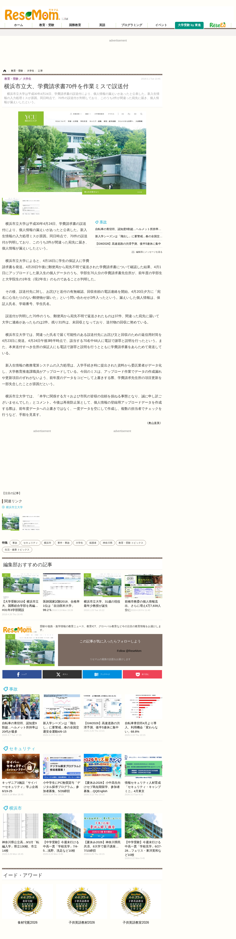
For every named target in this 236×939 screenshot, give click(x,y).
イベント (161, 25)
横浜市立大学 (14, 507)
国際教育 (75, 25)
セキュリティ (30, 542)
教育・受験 (46, 25)
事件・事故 (64, 542)
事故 (103, 222)
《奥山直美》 (154, 423)
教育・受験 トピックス (131, 542)
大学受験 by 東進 (189, 25)
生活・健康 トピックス (17, 549)
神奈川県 (107, 542)
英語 (102, 25)
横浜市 (47, 542)
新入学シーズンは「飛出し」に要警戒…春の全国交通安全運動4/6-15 (138, 236)
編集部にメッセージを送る (149, 252)
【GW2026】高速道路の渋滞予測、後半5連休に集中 (128, 243)
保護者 (92, 542)
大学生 (79, 542)
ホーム (18, 25)
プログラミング (131, 25)
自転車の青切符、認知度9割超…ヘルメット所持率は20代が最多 (135, 229)
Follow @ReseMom (129, 650)
